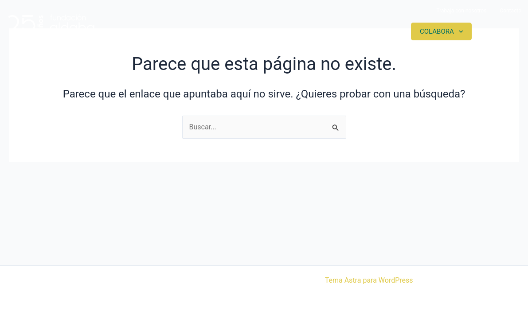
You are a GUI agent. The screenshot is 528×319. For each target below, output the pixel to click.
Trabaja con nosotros (461, 11)
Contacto (510, 11)
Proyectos (304, 31)
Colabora (437, 31)
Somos (245, 31)
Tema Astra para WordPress (369, 280)
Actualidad (371, 31)
